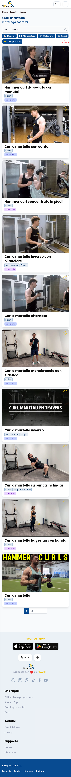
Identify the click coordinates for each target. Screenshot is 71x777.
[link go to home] (29, 666)
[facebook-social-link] (39, 680)
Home (5, 12)
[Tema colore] (37, 657)
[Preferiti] (65, 49)
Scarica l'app (11, 702)
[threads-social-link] (27, 680)
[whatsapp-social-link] (13, 680)
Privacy (8, 732)
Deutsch (29, 771)
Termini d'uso (12, 727)
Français (6, 771)
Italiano (40, 771)
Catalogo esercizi (14, 707)
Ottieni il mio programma (18, 697)
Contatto (9, 747)
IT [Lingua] (57, 4)
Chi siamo (10, 752)
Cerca (7, 712)
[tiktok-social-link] (33, 680)
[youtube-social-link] (46, 680)
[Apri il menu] (65, 4)
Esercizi (13, 12)
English (17, 771)
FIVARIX (42, 672)
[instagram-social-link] (20, 680)
